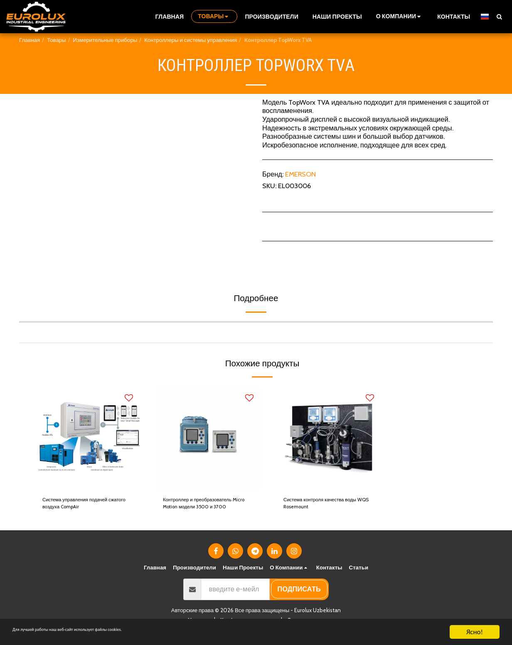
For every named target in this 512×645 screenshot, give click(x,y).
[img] (88, 438)
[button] (399, 16)
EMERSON (300, 174)
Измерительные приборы (105, 40)
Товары (56, 40)
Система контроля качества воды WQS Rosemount (327, 506)
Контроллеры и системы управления (190, 40)
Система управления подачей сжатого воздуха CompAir (82, 507)
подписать (299, 595)
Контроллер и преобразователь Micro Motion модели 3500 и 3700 (207, 507)
